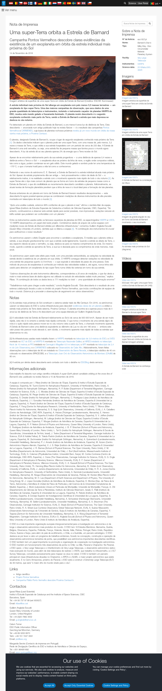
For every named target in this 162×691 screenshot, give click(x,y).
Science (132, 3)
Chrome (13, 445)
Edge (12, 448)
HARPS (141, 64)
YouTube (7, 383)
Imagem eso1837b (130, 129)
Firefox (12, 451)
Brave (12, 442)
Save (10, 501)
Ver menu (9, 10)
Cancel (26, 501)
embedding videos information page (74, 389)
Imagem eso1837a (130, 98)
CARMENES (27, 130)
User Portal (143, 3)
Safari (12, 454)
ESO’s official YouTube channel (75, 383)
